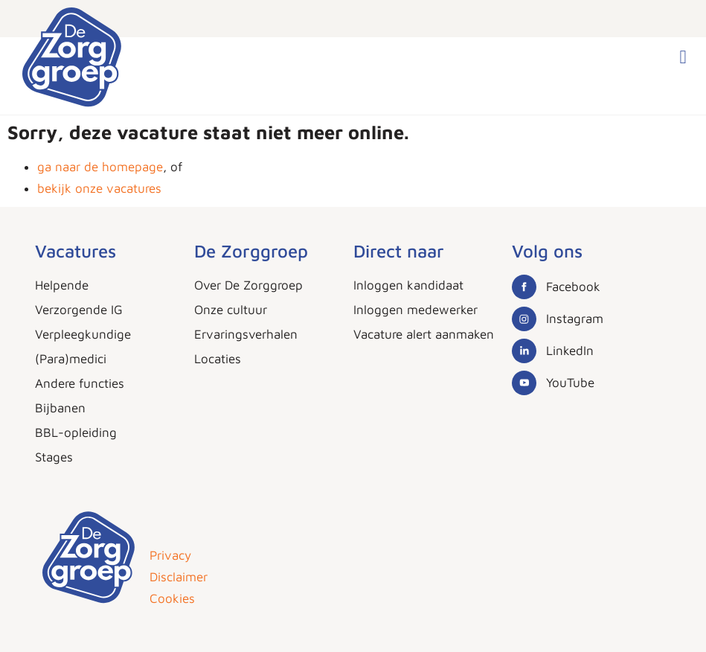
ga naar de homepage (100, 166)
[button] (683, 57)
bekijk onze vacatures (99, 188)
